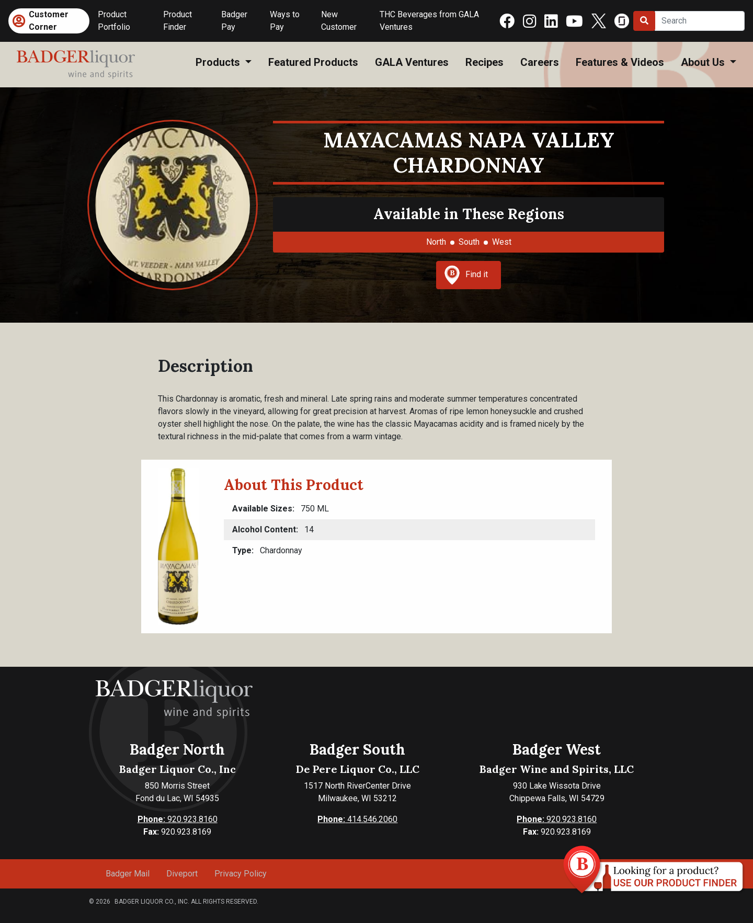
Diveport (182, 874)
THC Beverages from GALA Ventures (429, 20)
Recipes (484, 62)
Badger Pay (234, 20)
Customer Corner (49, 20)
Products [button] (219, 62)
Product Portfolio (114, 20)
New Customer (339, 20)
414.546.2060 (357, 819)
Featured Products (313, 62)
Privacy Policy (240, 874)
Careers (539, 62)
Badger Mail (128, 874)
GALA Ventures (412, 62)
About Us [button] (704, 62)
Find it (466, 275)
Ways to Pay (285, 20)
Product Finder (177, 20)
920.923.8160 (178, 819)
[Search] (700, 21)
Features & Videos (620, 62)
